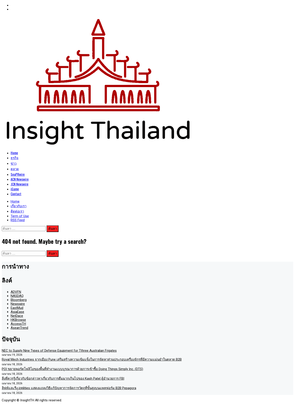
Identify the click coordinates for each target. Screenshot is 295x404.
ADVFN (16, 292)
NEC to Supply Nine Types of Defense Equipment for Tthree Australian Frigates (59, 351)
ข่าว (13, 163)
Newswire (18, 304)
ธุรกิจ (14, 157)
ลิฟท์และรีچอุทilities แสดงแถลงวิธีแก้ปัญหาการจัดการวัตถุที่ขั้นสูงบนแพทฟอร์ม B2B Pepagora (69, 388)
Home (14, 152)
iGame (15, 188)
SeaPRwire (18, 174)
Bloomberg (19, 300)
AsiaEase (17, 312)
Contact (16, 193)
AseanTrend (19, 328)
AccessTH (18, 324)
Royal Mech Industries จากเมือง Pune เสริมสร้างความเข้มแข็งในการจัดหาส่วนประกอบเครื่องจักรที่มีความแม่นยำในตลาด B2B (92, 359)
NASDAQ (17, 296)
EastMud (17, 308)
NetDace (17, 316)
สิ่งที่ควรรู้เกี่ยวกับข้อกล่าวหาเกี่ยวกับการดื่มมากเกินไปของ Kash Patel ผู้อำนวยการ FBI (63, 379)
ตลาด (15, 168)
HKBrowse (18, 320)
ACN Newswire (20, 179)
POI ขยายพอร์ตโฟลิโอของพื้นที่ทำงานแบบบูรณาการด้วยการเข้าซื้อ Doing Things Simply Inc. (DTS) (72, 369)
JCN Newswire (19, 184)
